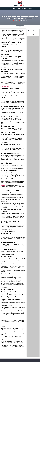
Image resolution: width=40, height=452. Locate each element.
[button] (37, 30)
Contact (30, 8)
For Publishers (22, 8)
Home (9, 8)
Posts (14, 8)
